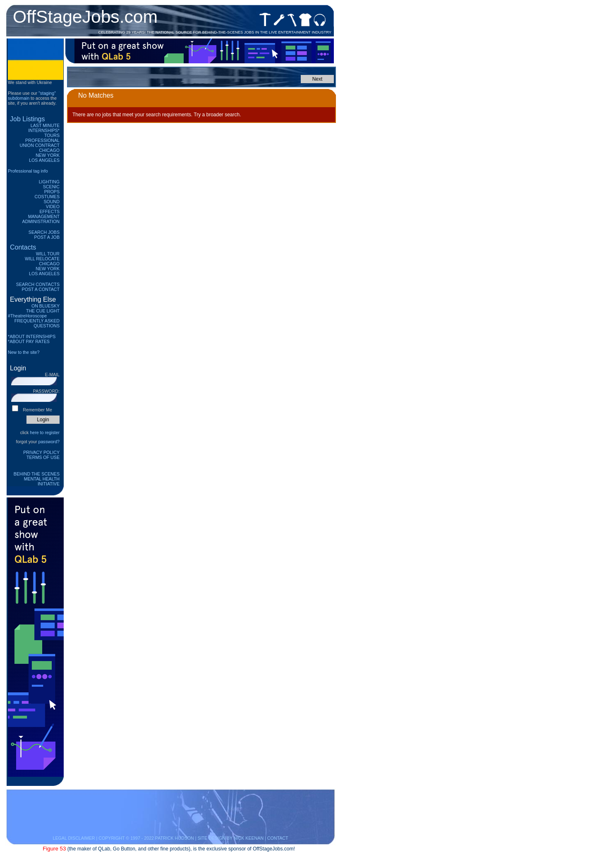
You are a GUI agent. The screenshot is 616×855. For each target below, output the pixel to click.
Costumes (47, 196)
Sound (52, 201)
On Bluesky (45, 305)
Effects (49, 211)
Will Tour (48, 253)
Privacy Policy (41, 452)
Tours (52, 135)
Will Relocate (42, 258)
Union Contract (40, 145)
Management (44, 216)
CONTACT (277, 838)
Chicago (49, 150)
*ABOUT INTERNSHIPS (31, 336)
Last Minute (45, 125)
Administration (41, 221)
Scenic (51, 186)
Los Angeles (44, 160)
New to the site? (23, 352)
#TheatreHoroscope (27, 315)
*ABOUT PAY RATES (29, 341)
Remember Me (37, 409)
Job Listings (27, 118)
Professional (42, 140)
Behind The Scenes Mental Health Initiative (37, 478)
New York (48, 155)
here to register (45, 432)
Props (52, 191)
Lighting (49, 181)
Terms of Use (43, 457)
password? (49, 441)
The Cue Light (43, 310)
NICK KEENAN (249, 838)
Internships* (44, 130)
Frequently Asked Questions (37, 323)
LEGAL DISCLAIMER (74, 838)
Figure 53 (54, 848)
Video (53, 206)
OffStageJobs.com (85, 16)
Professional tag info (28, 170)
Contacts (23, 247)
